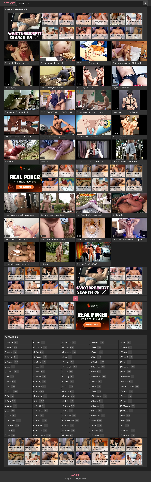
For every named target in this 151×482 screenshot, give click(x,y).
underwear (128, 376)
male (69, 410)
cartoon (12, 391)
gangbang (41, 396)
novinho (98, 342)
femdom (41, 386)
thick (126, 362)
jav (68, 357)
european (41, 357)
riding (97, 410)
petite (97, 381)
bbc (10, 376)
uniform (127, 381)
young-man (128, 430)
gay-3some (42, 410)
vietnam (127, 391)
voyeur (127, 401)
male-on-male (72, 420)
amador (12, 352)
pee (97, 371)
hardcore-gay (43, 435)
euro (40, 352)
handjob (41, 420)
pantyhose (99, 366)
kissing (69, 376)
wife (126, 415)
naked (69, 435)
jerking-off (71, 366)
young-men (128, 435)
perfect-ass (99, 376)
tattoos (127, 352)
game (40, 391)
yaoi (126, 420)
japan (69, 347)
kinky (69, 371)
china (11, 401)
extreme (41, 362)
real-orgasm (100, 396)
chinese (12, 406)
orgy (97, 357)
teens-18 (127, 357)
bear (11, 386)
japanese (70, 352)
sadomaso (99, 415)
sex (97, 420)
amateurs (12, 362)
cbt (10, 396)
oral (97, 347)
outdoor (98, 362)
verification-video (130, 386)
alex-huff (12, 342)
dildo (11, 435)
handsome (42, 425)
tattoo (127, 347)
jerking (69, 362)
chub (11, 410)
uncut (126, 371)
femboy (41, 381)
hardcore (41, 430)
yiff (125, 425)
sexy (97, 425)
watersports (128, 406)
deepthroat (13, 425)
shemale (98, 435)
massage (70, 430)
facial (40, 366)
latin (69, 386)
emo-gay (41, 347)
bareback (13, 371)
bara (11, 366)
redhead (98, 406)
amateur (12, 357)
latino (69, 391)
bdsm (11, 381)
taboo (126, 342)
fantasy (41, 376)
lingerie (70, 406)
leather (70, 396)
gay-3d (40, 406)
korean (69, 381)
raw (97, 391)
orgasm (98, 352)
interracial (70, 342)
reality (98, 401)
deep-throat (14, 420)
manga (69, 425)
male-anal (70, 415)
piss (97, 386)
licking (69, 401)
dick (11, 430)
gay (40, 401)
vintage (127, 396)
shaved (98, 430)
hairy (40, 415)
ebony (40, 342)
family (40, 371)
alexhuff (12, 347)
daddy (11, 415)
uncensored (128, 366)
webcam (127, 410)
